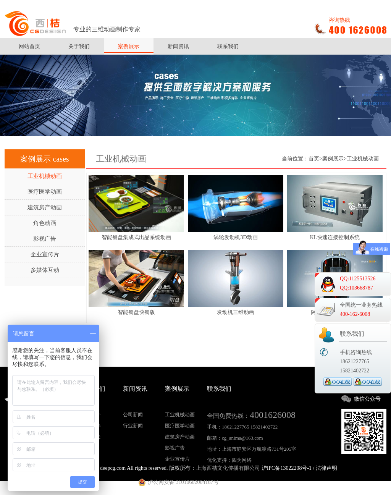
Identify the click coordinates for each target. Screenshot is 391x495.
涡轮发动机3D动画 (235, 237)
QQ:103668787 (356, 288)
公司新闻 (133, 414)
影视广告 (44, 239)
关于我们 (79, 46)
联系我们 (228, 46)
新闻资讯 (178, 46)
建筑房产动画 (44, 207)
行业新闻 (133, 426)
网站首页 (29, 46)
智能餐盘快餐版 (136, 312)
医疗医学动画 (44, 192)
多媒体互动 (45, 270)
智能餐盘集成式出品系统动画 (136, 237)
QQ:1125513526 (358, 278)
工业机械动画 (44, 176)
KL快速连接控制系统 (335, 237)
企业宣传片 (45, 254)
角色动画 (44, 223)
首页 (314, 159)
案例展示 (128, 46)
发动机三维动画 (235, 312)
